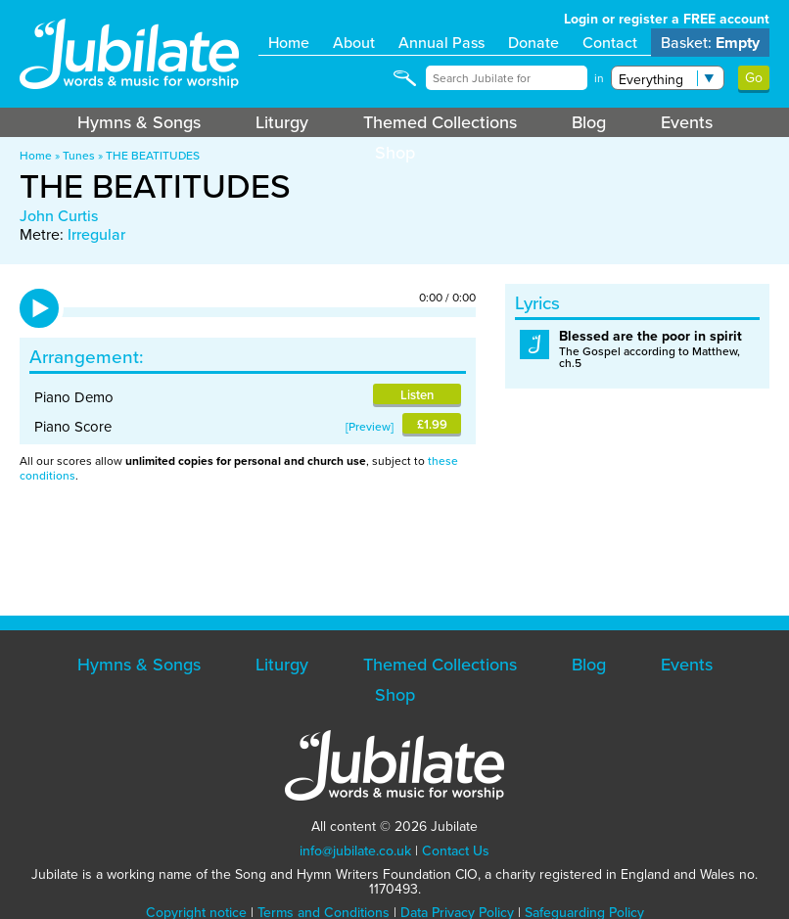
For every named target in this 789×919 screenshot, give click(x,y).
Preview (369, 427)
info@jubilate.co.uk (355, 851)
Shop (395, 152)
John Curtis (59, 216)
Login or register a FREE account (666, 19)
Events (687, 122)
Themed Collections (440, 122)
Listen (417, 395)
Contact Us (455, 851)
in (599, 78)
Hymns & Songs (139, 122)
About (354, 42)
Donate (533, 42)
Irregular (96, 234)
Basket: (710, 42)
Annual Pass (441, 42)
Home (288, 42)
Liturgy (281, 122)
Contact (609, 42)
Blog (589, 122)
